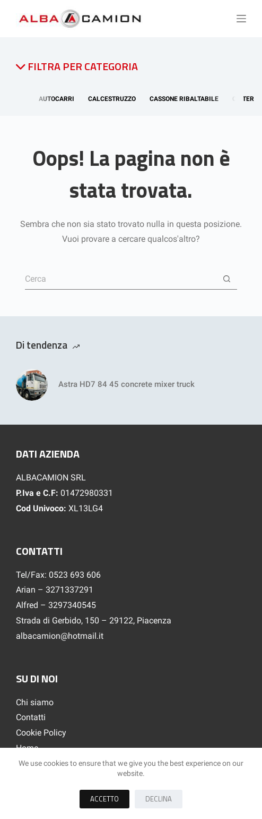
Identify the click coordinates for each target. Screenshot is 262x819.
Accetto (104, 798)
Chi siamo (35, 702)
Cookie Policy (41, 733)
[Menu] (241, 18)
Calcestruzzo (114, 99)
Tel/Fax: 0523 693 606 (58, 575)
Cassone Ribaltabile (186, 99)
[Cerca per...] (120, 279)
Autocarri (58, 99)
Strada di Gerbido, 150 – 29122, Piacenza (93, 620)
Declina (158, 798)
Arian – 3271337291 (54, 590)
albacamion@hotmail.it (59, 636)
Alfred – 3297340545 (56, 605)
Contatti (31, 717)
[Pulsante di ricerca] (226, 279)
